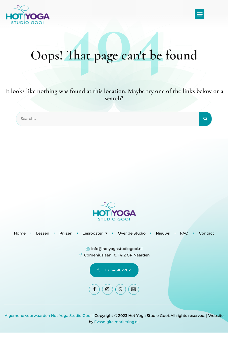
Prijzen (65, 233)
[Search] (205, 119)
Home (19, 233)
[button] (199, 14)
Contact (207, 233)
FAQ (185, 233)
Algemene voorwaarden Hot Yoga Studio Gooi (48, 315)
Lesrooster (95, 233)
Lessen (42, 233)
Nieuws (163, 233)
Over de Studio (132, 233)
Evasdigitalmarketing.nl (116, 321)
